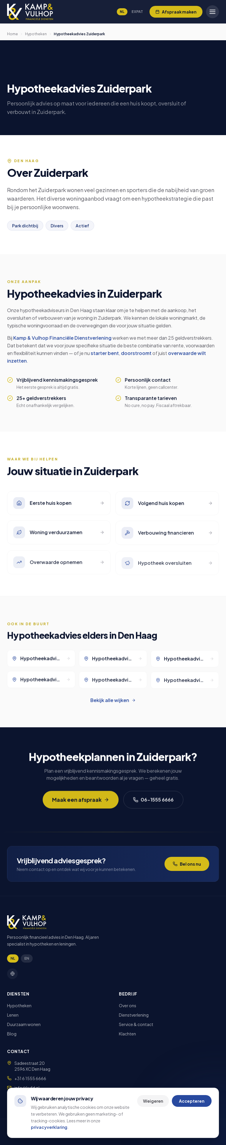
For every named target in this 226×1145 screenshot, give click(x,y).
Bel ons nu (187, 864)
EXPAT (137, 11)
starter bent (105, 357)
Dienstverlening (134, 1015)
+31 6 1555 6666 (30, 1078)
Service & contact (136, 1024)
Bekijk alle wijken (113, 700)
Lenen (13, 1015)
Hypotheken (36, 34)
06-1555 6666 (153, 803)
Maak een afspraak (80, 803)
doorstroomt (136, 357)
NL (122, 11)
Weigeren (153, 1101)
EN (26, 958)
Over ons (127, 1005)
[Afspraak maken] (175, 12)
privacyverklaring (49, 1127)
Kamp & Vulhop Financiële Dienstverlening (62, 341)
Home (12, 34)
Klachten (127, 1033)
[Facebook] (12, 973)
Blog (11, 1033)
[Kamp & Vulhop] (30, 12)
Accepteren (192, 1101)
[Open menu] (212, 11)
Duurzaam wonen (24, 1024)
